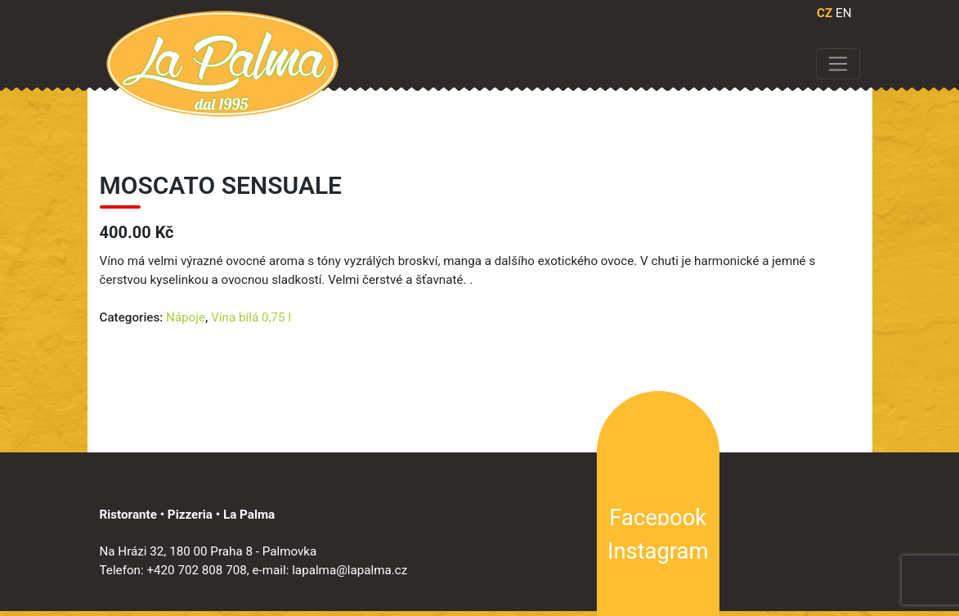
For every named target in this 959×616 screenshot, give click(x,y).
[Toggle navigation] (837, 63)
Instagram (657, 551)
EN (843, 13)
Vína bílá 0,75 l (251, 317)
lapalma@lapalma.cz (349, 570)
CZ (824, 13)
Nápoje (185, 317)
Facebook (657, 518)
